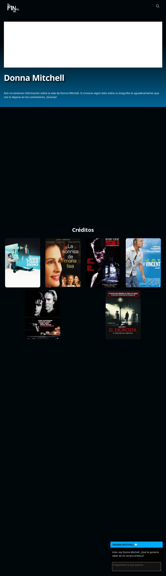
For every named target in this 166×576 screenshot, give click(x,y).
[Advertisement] (83, 45)
